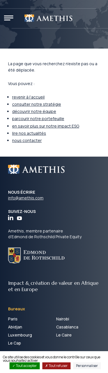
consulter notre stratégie (36, 104)
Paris (13, 319)
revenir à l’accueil (28, 97)
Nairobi (62, 319)
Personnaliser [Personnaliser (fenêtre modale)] (87, 365)
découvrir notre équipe (34, 111)
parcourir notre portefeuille (38, 118)
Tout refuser (56, 365)
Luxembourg (20, 335)
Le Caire (64, 335)
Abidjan (15, 327)
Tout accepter (24, 365)
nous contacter (27, 140)
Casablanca (67, 327)
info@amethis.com (25, 198)
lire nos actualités (29, 133)
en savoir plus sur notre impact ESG (45, 126)
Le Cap (14, 343)
